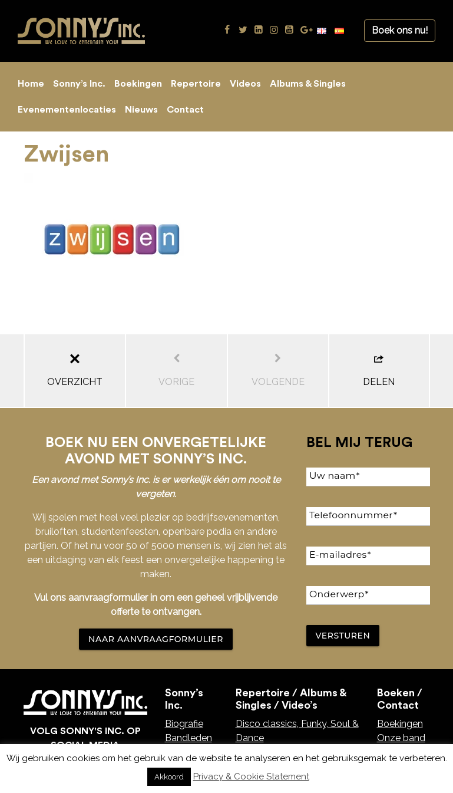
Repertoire (196, 83)
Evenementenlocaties (67, 109)
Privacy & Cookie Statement (251, 776)
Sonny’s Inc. (79, 83)
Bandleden (188, 737)
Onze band (401, 737)
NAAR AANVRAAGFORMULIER (155, 639)
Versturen (343, 635)
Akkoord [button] (169, 776)
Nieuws (141, 109)
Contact (185, 109)
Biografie (184, 723)
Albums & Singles (308, 83)
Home (31, 83)
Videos (245, 83)
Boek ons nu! (400, 30)
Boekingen (138, 83)
